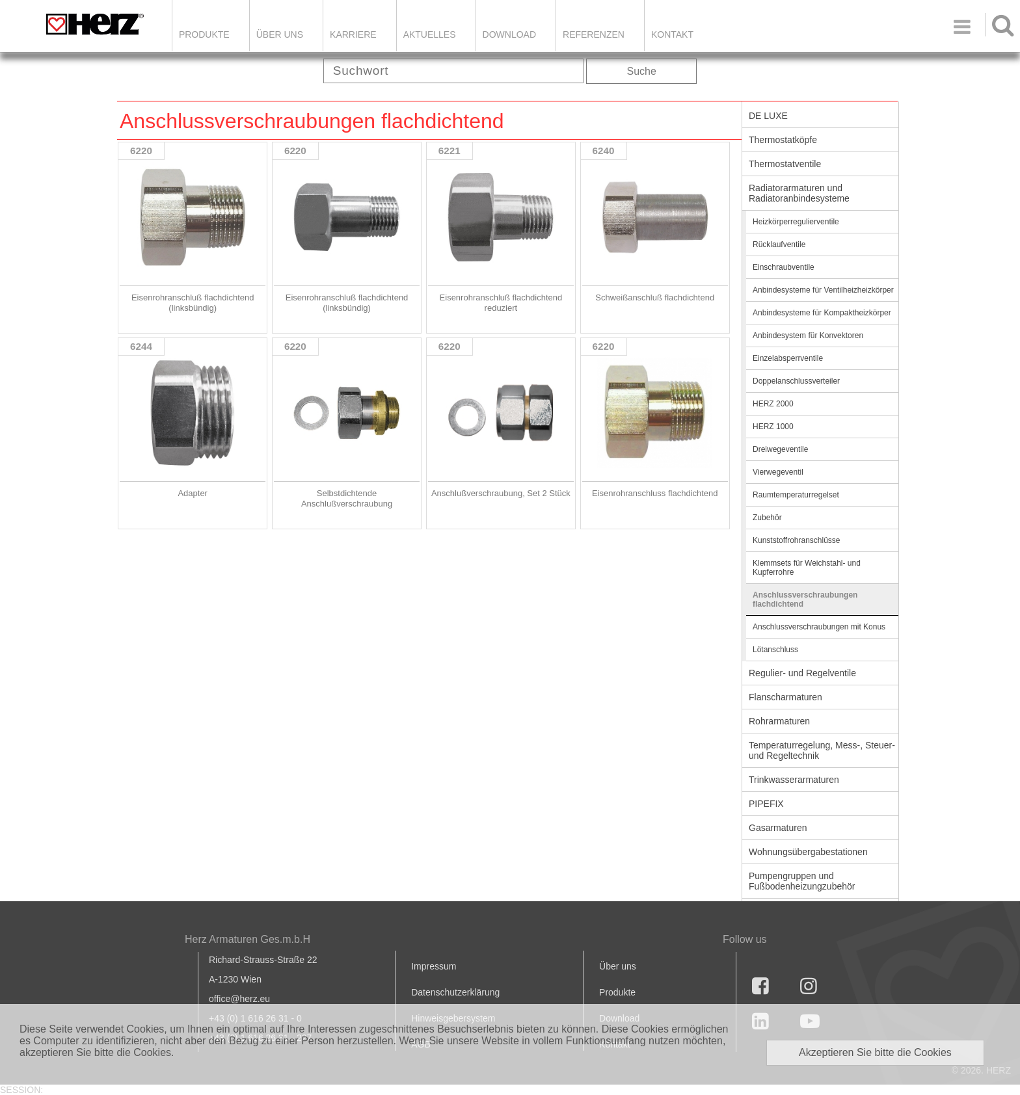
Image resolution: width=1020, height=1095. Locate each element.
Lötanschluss (775, 649)
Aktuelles (429, 34)
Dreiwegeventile (780, 449)
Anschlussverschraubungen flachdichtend (805, 599)
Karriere (353, 34)
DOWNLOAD (509, 34)
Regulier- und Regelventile (802, 673)
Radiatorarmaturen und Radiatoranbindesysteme (799, 193)
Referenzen (593, 34)
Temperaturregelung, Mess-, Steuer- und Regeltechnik (822, 750)
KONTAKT (672, 34)
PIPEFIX (766, 803)
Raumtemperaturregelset (796, 494)
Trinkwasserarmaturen (794, 779)
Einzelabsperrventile (788, 358)
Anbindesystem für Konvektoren (808, 335)
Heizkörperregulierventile (796, 221)
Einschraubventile (783, 267)
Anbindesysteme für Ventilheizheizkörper (823, 290)
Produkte (204, 34)
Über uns (617, 966)
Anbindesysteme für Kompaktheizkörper (822, 312)
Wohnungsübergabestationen (808, 852)
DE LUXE (768, 116)
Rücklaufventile (779, 244)
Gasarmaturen (778, 828)
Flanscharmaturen (785, 697)
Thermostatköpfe (783, 140)
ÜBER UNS (279, 34)
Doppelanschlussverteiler (796, 381)
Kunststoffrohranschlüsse (796, 540)
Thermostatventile (785, 164)
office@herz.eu (239, 999)
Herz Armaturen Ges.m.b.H (247, 939)
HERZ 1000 (773, 426)
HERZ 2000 (773, 403)
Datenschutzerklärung (455, 992)
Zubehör (767, 517)
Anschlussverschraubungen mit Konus (819, 626)
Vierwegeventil (778, 472)
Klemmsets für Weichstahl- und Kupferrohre (807, 568)
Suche (641, 71)
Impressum (433, 966)
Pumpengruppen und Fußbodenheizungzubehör (802, 881)
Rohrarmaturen (779, 721)
